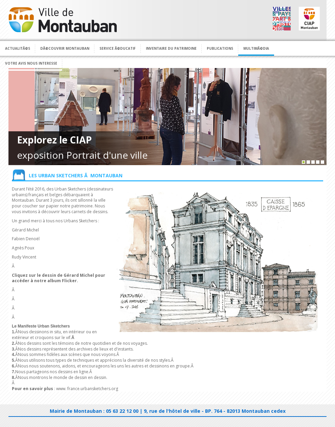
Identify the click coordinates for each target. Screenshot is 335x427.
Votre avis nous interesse (31, 63)
